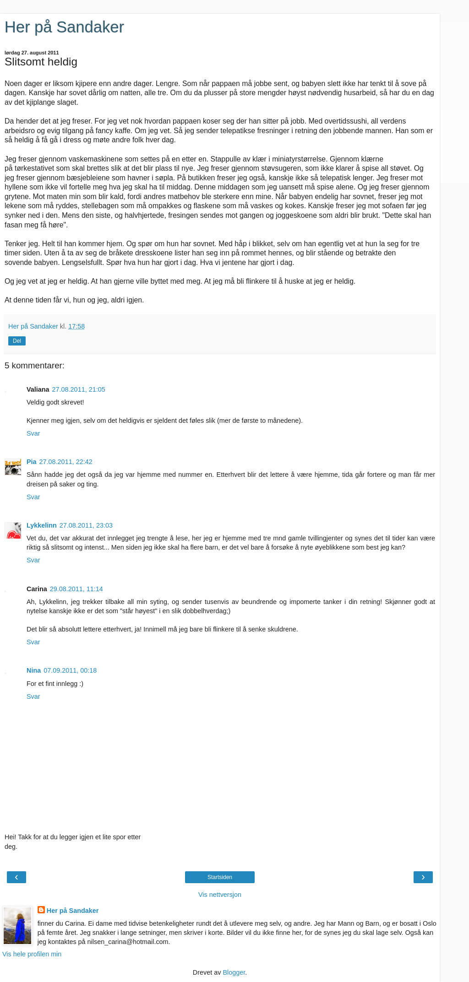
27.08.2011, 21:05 (78, 389)
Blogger (234, 972)
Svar (33, 433)
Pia (32, 461)
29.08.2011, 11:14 (76, 589)
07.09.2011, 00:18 (70, 670)
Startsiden (219, 877)
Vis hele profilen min (31, 954)
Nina (34, 670)
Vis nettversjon (219, 894)
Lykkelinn (42, 525)
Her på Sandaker (64, 27)
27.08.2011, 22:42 (66, 461)
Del (17, 341)
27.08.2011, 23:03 (86, 525)
